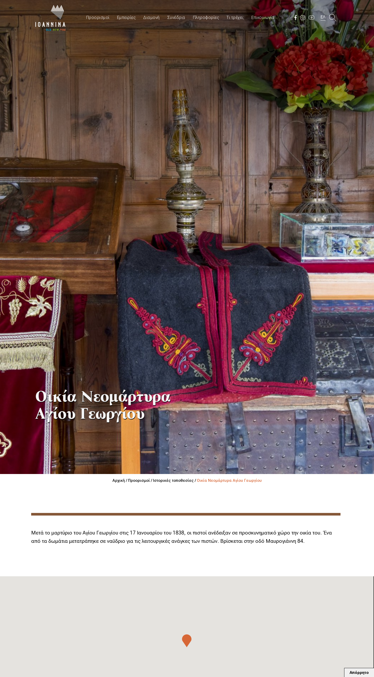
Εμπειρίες (126, 17)
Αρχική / (120, 480)
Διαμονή (151, 17)
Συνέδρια (176, 17)
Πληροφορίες (206, 17)
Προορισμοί (98, 17)
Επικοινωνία (263, 17)
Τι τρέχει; (235, 17)
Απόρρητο (359, 672)
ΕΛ (322, 17)
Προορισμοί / (140, 480)
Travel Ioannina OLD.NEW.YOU (50, 17)
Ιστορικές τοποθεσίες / (175, 480)
